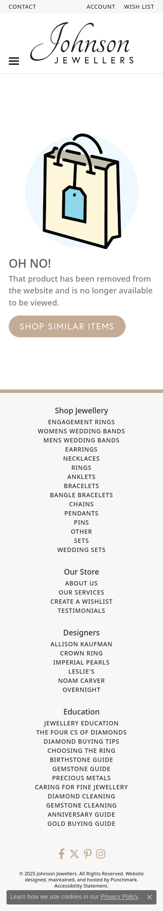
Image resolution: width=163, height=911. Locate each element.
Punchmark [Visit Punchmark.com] (124, 879)
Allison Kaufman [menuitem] (81, 644)
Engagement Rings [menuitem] (81, 422)
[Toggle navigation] (14, 61)
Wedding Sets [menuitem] (81, 549)
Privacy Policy (119, 896)
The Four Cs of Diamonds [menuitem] (81, 732)
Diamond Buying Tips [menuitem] (81, 741)
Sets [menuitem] (81, 540)
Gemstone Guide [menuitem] (81, 769)
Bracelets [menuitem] (82, 486)
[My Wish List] (139, 6)
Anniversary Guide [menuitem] (82, 814)
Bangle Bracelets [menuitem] (81, 495)
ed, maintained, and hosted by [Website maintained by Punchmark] (75, 879)
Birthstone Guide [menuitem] (81, 759)
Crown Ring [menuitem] (81, 653)
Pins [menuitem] (81, 522)
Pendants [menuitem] (81, 513)
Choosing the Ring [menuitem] (81, 750)
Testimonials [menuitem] (82, 610)
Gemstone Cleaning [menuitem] (81, 805)
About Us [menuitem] (81, 583)
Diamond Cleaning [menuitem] (82, 796)
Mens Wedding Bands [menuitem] (81, 440)
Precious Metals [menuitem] (81, 778)
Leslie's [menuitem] (81, 671)
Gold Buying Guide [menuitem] (81, 823)
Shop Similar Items (67, 326)
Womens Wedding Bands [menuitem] (81, 431)
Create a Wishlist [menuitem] (81, 601)
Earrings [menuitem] (81, 449)
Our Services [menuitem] (82, 592)
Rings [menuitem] (81, 467)
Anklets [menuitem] (81, 476)
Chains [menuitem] (81, 504)
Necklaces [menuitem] (81, 458)
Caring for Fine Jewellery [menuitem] (81, 787)
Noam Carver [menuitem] (81, 680)
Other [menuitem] (82, 531)
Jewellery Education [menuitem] (81, 723)
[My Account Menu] (100, 6)
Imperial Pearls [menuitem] (81, 662)
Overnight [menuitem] (82, 689)
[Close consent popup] (149, 897)
